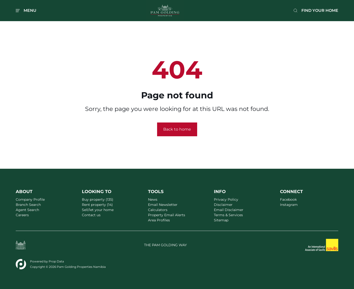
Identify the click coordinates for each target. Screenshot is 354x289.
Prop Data (56, 261)
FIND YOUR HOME (319, 10)
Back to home (177, 129)
